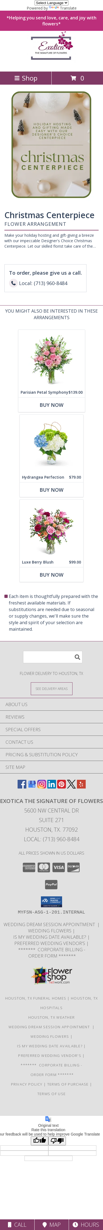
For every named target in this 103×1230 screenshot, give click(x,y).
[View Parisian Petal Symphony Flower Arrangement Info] (51, 358)
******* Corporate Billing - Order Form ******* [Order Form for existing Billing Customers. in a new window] (51, 952)
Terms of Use (51, 1093)
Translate (63, 8)
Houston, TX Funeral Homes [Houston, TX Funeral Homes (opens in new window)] (35, 998)
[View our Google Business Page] (31, 787)
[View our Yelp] (81, 787)
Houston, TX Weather (51, 1017)
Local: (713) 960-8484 (51, 839)
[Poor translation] (57, 1140)
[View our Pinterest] (61, 787)
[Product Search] (52, 657)
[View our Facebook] (22, 787)
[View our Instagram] (41, 787)
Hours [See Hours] (86, 1224)
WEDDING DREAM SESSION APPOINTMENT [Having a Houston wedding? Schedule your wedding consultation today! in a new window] (50, 924)
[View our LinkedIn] (51, 787)
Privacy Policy (27, 1084)
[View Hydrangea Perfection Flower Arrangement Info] (51, 443)
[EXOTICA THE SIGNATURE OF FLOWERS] (51, 63)
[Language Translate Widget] (51, 2)
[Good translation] (39, 1140)
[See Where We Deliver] (52, 688)
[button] (51, 901)
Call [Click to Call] (17, 1224)
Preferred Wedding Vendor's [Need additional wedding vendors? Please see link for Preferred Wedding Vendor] (50, 943)
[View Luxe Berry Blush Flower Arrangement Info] (51, 528)
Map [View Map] (52, 1224)
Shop (25, 77)
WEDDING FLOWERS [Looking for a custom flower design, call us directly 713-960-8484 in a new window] (50, 930)
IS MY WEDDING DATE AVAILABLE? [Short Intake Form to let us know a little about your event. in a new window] (50, 937)
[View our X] (71, 787)
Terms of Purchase (68, 1084)
